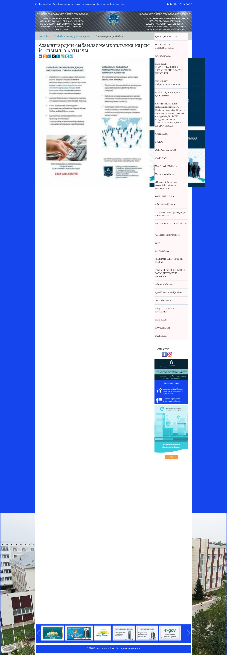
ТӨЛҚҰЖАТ (162, 158)
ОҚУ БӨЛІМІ (163, 300)
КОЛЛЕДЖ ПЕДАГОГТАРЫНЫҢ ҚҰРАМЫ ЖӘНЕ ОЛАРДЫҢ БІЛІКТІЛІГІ (169, 69)
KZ (171, 4)
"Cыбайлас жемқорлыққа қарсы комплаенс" (171, 214)
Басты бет (44, 36)
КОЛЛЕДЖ (162, 319)
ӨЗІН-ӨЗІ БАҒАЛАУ (167, 150)
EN (180, 4)
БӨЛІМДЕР (162, 336)
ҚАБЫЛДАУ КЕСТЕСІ (166, 36)
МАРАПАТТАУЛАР (166, 166)
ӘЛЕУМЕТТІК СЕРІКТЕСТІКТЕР (164, 46)
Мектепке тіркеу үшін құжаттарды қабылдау (168, 400)
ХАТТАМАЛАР (163, 56)
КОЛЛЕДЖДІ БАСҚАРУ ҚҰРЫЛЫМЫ (167, 94)
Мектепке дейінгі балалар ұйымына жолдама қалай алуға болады (169, 391)
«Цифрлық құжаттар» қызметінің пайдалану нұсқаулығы (166, 185)
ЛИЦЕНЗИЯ (161, 134)
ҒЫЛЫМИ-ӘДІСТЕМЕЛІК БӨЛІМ (169, 260)
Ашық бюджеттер (61, 4)
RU (176, 4)
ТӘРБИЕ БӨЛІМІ (164, 284)
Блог (123, 4)
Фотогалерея (102, 4)
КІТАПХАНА (162, 251)
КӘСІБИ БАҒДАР (165, 204)
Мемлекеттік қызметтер (83, 4)
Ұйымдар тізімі (171, 383)
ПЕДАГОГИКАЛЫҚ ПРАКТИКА (165, 310)
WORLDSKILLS (164, 196)
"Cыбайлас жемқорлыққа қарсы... (73, 36)
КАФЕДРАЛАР (164, 327)
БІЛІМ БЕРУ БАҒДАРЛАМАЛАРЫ (167, 83)
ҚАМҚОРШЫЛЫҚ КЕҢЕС (169, 292)
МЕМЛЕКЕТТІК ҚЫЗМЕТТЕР (170, 224)
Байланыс (115, 4)
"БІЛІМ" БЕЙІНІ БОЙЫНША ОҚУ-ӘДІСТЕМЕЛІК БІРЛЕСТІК (170, 273)
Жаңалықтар (45, 4)
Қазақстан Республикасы (168, 235)
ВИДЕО (160, 142)
